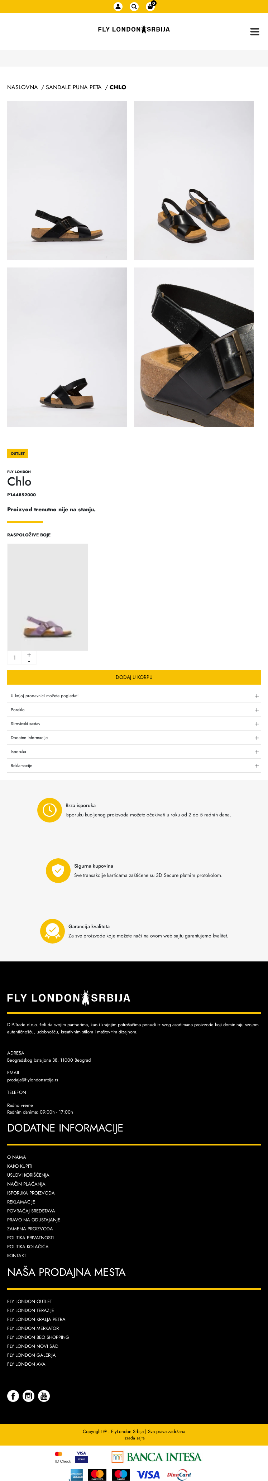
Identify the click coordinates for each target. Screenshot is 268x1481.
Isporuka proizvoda (31, 1193)
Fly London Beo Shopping (38, 1337)
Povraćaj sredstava (31, 1210)
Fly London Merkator (33, 1328)
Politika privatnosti (30, 1237)
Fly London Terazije (30, 1310)
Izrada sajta (134, 1438)
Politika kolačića (28, 1246)
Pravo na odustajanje (33, 1219)
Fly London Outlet (29, 1301)
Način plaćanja (26, 1184)
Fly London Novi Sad (32, 1346)
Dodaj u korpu (134, 677)
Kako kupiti (19, 1166)
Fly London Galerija (31, 1355)
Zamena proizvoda (30, 1228)
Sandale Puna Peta (74, 87)
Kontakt (16, 1255)
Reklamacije (21, 1201)
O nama (16, 1157)
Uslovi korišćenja (28, 1175)
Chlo (118, 87)
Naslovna (22, 87)
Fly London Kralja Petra (36, 1319)
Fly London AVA (26, 1364)
